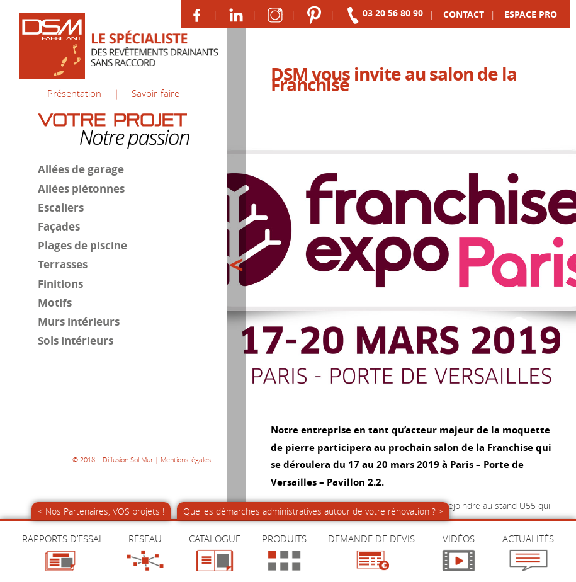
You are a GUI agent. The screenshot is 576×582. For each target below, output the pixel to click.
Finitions (59, 280)
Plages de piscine (81, 242)
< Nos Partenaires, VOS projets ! (101, 511)
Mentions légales (186, 440)
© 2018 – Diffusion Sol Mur (112, 440)
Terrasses (61, 261)
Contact (463, 14)
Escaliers (59, 205)
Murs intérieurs (77, 318)
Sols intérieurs (74, 336)
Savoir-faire (155, 92)
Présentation (74, 92)
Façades (58, 224)
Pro (530, 14)
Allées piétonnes (80, 186)
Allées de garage (80, 167)
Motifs (54, 299)
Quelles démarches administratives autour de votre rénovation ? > (313, 511)
